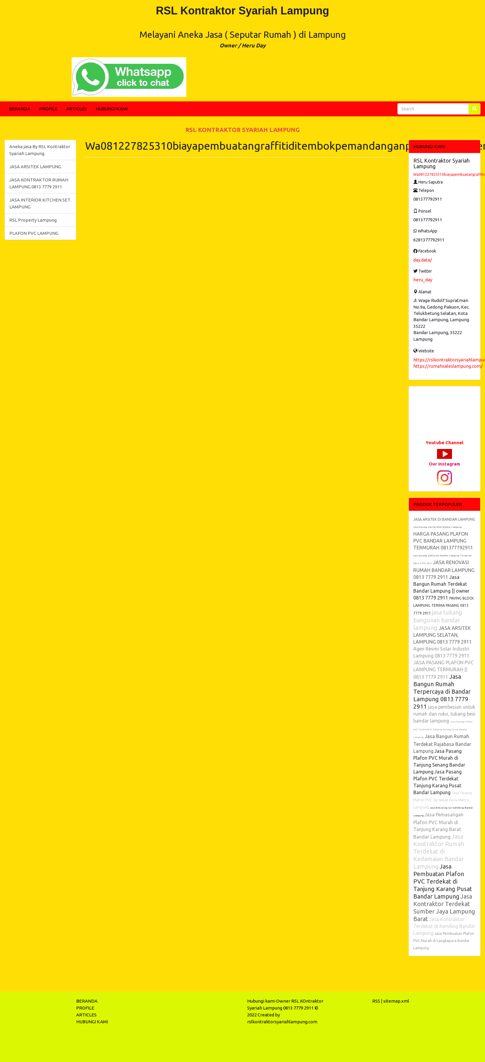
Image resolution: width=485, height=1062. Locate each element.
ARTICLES (76, 108)
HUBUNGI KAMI (111, 108)
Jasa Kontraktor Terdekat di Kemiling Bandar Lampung (444, 926)
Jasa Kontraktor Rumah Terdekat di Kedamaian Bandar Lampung (438, 851)
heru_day (422, 279)
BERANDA (19, 108)
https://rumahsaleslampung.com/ (448, 366)
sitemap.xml (396, 1001)
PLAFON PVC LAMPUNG (33, 233)
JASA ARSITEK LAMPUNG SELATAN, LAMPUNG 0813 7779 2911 (442, 635)
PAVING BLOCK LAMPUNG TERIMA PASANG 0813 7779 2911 (443, 605)
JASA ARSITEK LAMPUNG (35, 166)
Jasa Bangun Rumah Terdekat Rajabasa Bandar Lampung (442, 744)
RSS (376, 1001)
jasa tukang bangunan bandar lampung (437, 620)
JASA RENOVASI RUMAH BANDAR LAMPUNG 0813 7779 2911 (444, 570)
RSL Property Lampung (33, 220)
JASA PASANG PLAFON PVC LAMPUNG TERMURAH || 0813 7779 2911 (443, 670)
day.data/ (422, 259)
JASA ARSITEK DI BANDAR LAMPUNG (444, 519)
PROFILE (48, 108)
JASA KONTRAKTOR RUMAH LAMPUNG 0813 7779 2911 (38, 183)
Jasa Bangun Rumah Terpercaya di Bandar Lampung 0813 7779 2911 (442, 691)
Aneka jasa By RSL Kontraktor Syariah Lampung (39, 150)
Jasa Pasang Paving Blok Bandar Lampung (437, 527)
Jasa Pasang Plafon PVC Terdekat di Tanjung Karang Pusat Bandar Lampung (442, 729)
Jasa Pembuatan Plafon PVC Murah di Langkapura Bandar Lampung (443, 941)
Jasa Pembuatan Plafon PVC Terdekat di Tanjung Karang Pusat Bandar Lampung (442, 881)
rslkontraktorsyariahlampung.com (282, 1021)
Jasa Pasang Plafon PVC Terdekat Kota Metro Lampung (442, 800)
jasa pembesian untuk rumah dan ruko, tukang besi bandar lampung (444, 713)
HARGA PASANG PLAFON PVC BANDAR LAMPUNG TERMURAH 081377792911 (443, 540)
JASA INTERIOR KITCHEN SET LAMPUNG (39, 203)
